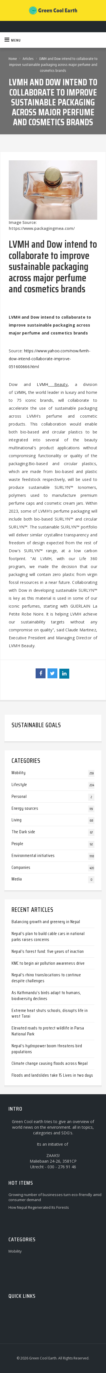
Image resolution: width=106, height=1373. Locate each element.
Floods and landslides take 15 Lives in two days (52, 1075)
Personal (19, 796)
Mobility (18, 772)
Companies (21, 867)
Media (17, 878)
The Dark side (23, 831)
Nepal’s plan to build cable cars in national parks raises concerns (48, 936)
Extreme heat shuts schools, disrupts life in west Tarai (50, 1013)
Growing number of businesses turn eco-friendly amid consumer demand (54, 1197)
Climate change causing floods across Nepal (50, 1063)
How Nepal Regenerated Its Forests (38, 1207)
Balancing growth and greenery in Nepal (46, 921)
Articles (28, 58)
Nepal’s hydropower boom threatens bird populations (47, 1048)
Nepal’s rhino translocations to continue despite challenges (46, 977)
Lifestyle (19, 784)
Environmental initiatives (33, 855)
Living (16, 819)
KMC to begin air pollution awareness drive (48, 963)
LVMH (42, 384)
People (17, 843)
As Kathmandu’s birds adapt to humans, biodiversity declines (46, 995)
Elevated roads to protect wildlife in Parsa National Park (48, 1030)
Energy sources (25, 808)
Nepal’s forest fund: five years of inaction (48, 951)
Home (12, 58)
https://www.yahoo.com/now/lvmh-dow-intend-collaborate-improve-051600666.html (49, 358)
